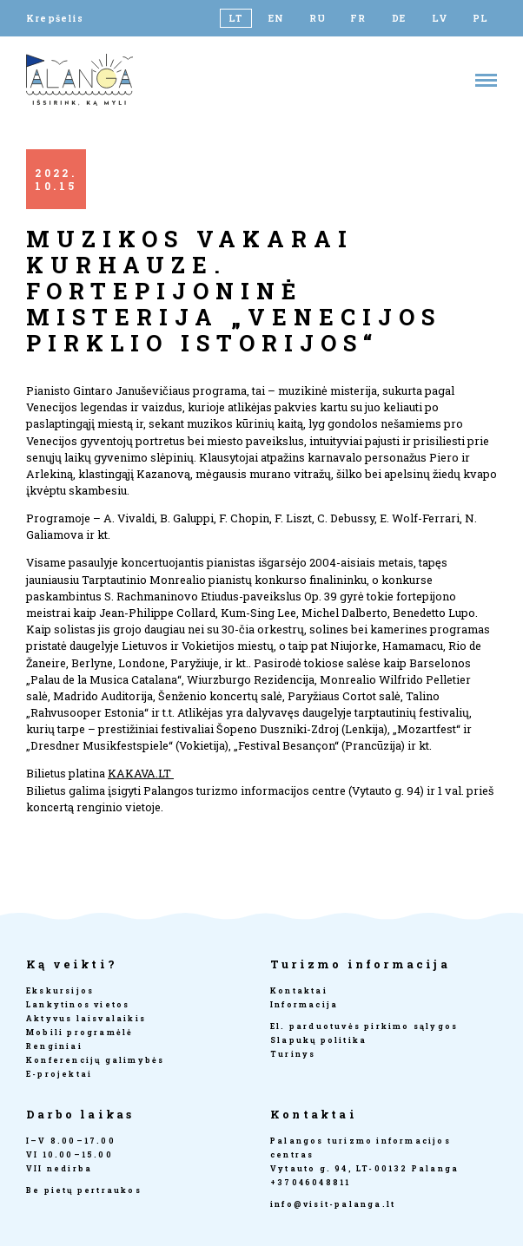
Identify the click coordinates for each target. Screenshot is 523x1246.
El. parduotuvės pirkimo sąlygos (364, 1026)
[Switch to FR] (358, 18)
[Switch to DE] (399, 18)
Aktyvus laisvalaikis (86, 1018)
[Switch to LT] (236, 18)
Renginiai (54, 1046)
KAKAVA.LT (141, 773)
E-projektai (59, 1074)
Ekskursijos (60, 990)
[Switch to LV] (440, 18)
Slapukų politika (318, 1040)
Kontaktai (299, 990)
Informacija (304, 1004)
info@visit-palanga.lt (332, 1204)
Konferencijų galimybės (95, 1060)
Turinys (292, 1054)
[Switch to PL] (481, 18)
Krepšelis (54, 18)
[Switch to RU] (317, 18)
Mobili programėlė (79, 1032)
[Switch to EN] (277, 18)
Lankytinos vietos (77, 1004)
